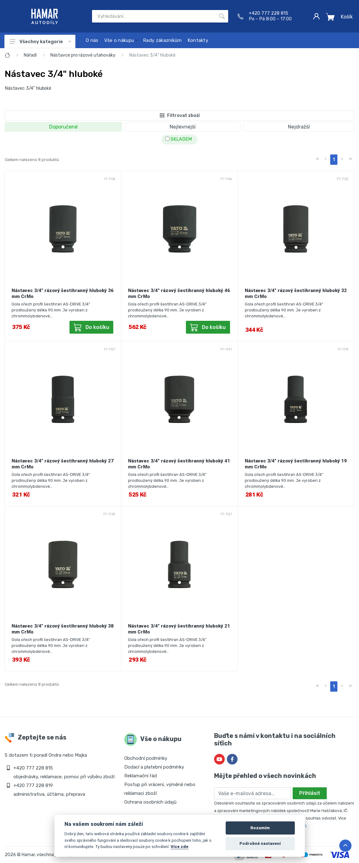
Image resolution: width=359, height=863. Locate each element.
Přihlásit (309, 793)
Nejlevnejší (183, 127)
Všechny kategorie (40, 41)
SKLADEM (178, 139)
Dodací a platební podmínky (154, 767)
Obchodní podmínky (145, 758)
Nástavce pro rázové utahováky (82, 55)
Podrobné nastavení (260, 843)
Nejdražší (299, 127)
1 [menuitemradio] (334, 159)
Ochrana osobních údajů (150, 802)
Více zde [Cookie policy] (179, 846)
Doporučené (63, 127)
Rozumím (260, 827)
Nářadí (30, 55)
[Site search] (154, 16)
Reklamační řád (140, 776)
